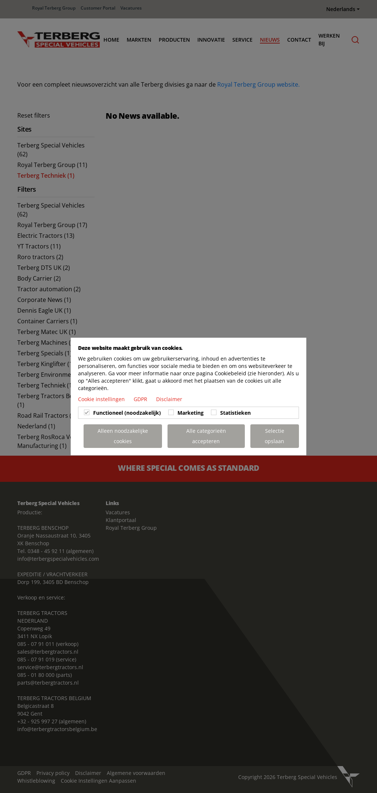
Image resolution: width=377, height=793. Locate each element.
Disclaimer (169, 399)
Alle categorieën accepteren (206, 436)
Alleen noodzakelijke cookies (123, 436)
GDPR (141, 399)
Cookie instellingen (102, 399)
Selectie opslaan (274, 436)
